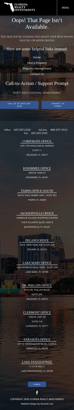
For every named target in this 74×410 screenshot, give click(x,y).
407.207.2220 (22, 129)
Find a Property (37, 63)
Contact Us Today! (57, 104)
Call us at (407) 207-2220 (19, 104)
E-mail (37, 384)
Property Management (37, 68)
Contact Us (37, 74)
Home (37, 57)
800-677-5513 (58, 129)
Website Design (29, 403)
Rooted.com (46, 403)
